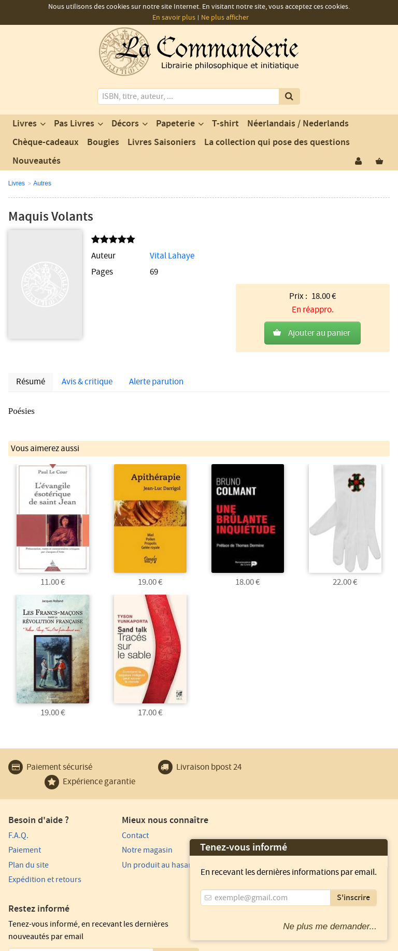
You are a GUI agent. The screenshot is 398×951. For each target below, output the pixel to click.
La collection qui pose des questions (277, 142)
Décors (125, 124)
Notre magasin (131, 836)
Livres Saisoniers (161, 142)
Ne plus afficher (225, 17)
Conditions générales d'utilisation (167, 923)
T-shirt (225, 124)
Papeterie (175, 124)
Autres (42, 183)
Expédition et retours (44, 865)
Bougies (103, 142)
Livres (24, 124)
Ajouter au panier (319, 284)
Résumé (30, 368)
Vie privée (92, 923)
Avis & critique (87, 368)
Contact (119, 821)
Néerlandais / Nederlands (298, 124)
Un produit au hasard (143, 850)
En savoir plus (173, 17)
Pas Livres (74, 124)
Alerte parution (156, 368)
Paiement (24, 836)
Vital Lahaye (154, 256)
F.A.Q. (18, 821)
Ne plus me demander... (330, 926)
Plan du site (28, 850)
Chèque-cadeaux (45, 142)
